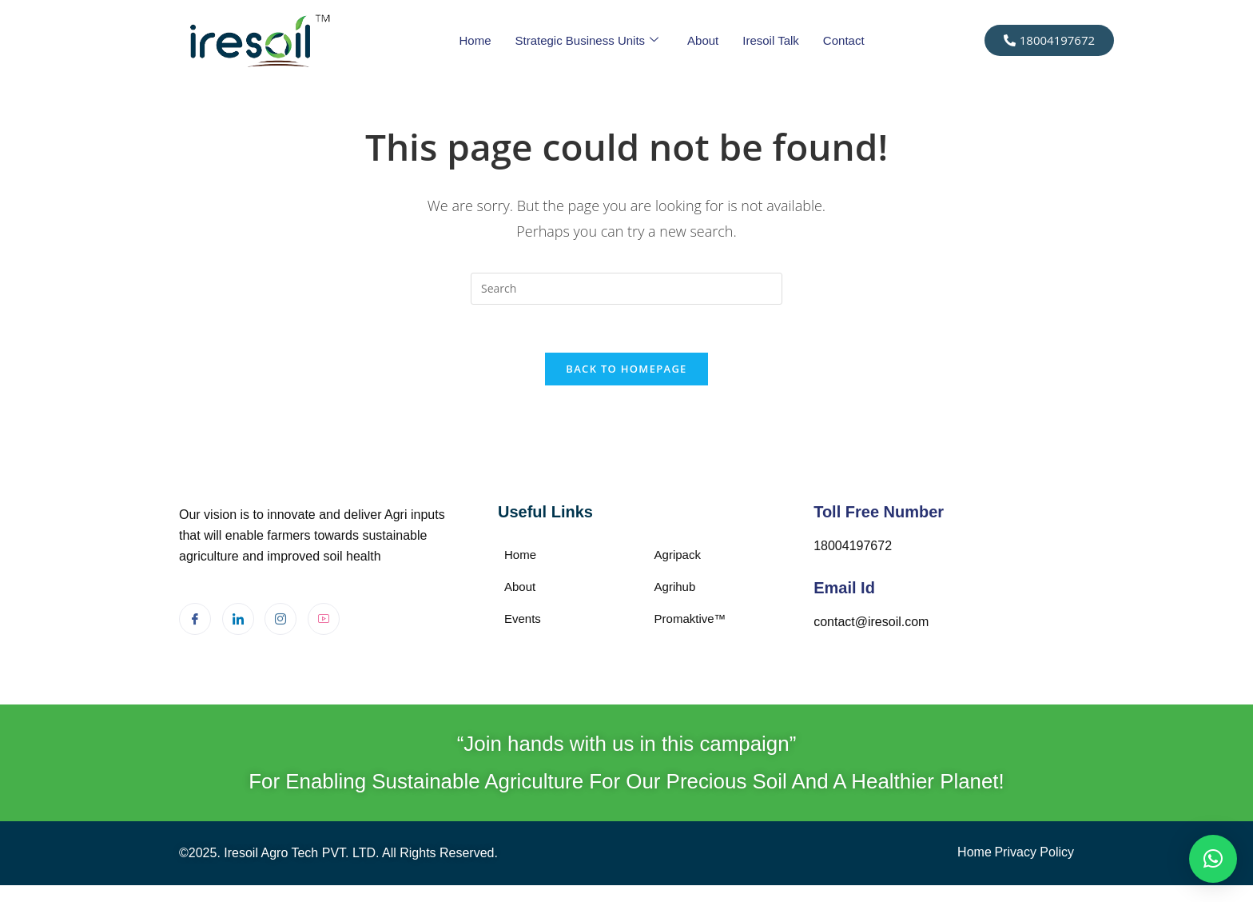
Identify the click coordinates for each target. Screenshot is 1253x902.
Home (475, 40)
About (702, 40)
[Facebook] (195, 620)
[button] (1213, 859)
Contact (844, 40)
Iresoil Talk (770, 40)
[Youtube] (324, 620)
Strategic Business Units (586, 41)
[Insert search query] (626, 289)
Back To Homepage (626, 369)
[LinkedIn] (238, 620)
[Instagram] (280, 620)
